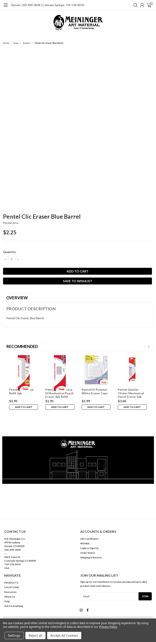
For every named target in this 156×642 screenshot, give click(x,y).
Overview (17, 297)
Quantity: (9, 252)
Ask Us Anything (13, 587)
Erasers (26, 43)
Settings (14, 635)
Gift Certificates (89, 520)
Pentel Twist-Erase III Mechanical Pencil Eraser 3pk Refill (59, 393)
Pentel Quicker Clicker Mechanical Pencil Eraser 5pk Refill (131, 395)
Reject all (35, 635)
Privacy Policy (108, 627)
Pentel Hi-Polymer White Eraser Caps (95, 391)
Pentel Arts (10, 223)
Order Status (87, 534)
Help (7, 583)
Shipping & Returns (91, 539)
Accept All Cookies (64, 635)
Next (148, 346)
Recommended (22, 346)
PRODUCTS (11, 564)
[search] (134, 5)
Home (6, 43)
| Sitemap (94, 606)
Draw (15, 43)
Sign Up (94, 529)
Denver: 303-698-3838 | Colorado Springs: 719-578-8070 (47, 5)
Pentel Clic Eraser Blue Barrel (49, 43)
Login (83, 529)
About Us (9, 578)
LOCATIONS (11, 569)
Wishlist (85, 525)
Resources (10, 573)
